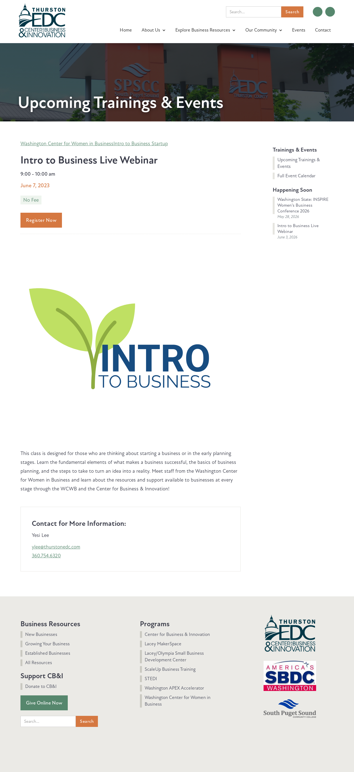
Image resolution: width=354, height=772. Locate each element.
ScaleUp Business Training (170, 669)
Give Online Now (44, 703)
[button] (154, 30)
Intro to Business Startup (140, 144)
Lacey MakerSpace (163, 644)
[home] (42, 20)
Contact (323, 30)
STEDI (151, 679)
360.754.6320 (46, 556)
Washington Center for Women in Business (66, 144)
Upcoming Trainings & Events (298, 163)
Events (298, 30)
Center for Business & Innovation (177, 634)
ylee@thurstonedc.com (56, 547)
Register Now (41, 220)
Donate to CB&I (41, 686)
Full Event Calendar (296, 176)
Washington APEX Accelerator (174, 688)
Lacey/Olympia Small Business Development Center (174, 656)
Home (126, 30)
